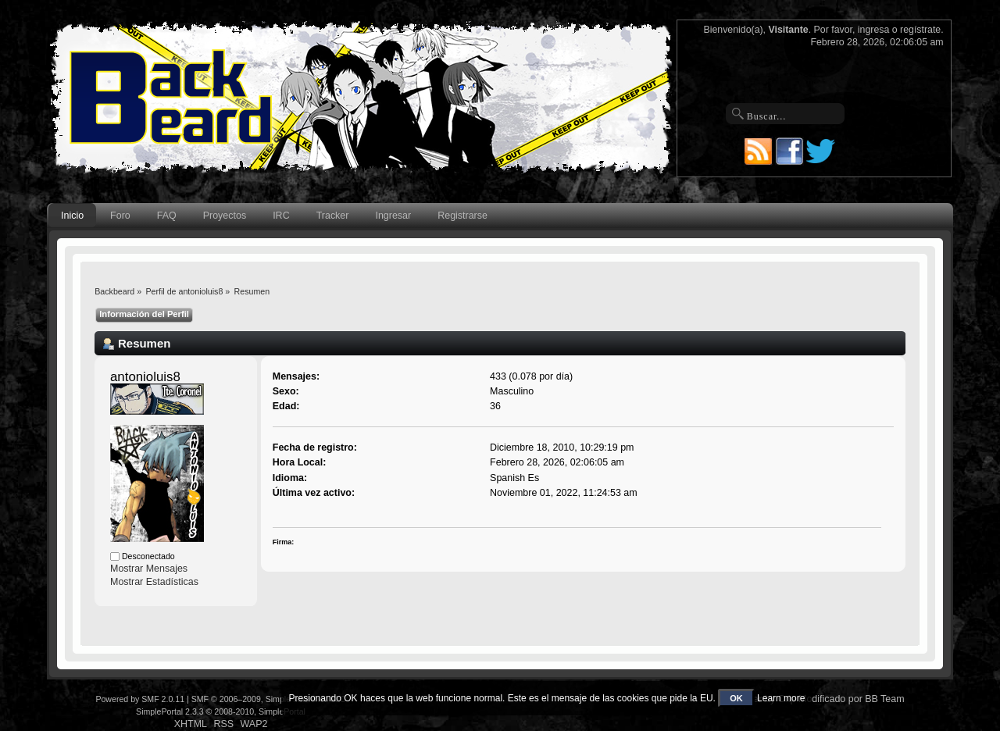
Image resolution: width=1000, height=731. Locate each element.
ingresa (874, 29)
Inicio (72, 215)
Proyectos (224, 215)
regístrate (920, 29)
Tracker (332, 215)
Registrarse (463, 215)
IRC (281, 215)
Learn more (781, 698)
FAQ (167, 215)
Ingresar (393, 215)
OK (736, 698)
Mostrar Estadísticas (154, 581)
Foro (120, 215)
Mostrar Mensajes (149, 568)
